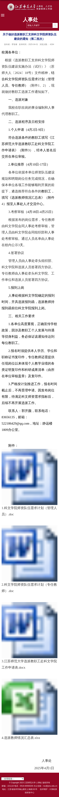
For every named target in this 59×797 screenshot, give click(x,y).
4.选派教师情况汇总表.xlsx (21, 738)
